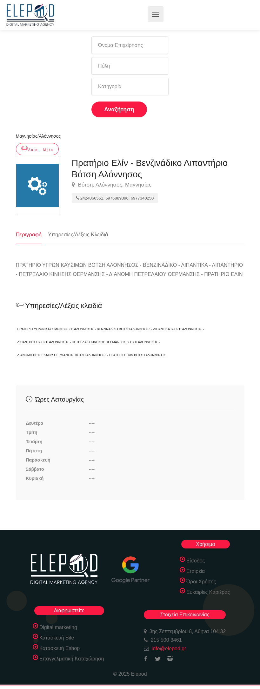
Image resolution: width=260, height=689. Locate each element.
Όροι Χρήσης (201, 581)
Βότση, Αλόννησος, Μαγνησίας (111, 185)
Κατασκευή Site (56, 637)
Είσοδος (195, 560)
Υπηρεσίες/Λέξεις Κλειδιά (78, 235)
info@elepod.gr (169, 648)
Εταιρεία (195, 571)
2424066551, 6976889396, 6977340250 (115, 198)
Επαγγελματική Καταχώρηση (71, 658)
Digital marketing (58, 627)
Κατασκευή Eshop (59, 648)
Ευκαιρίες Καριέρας (208, 592)
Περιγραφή (29, 235)
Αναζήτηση (119, 109)
